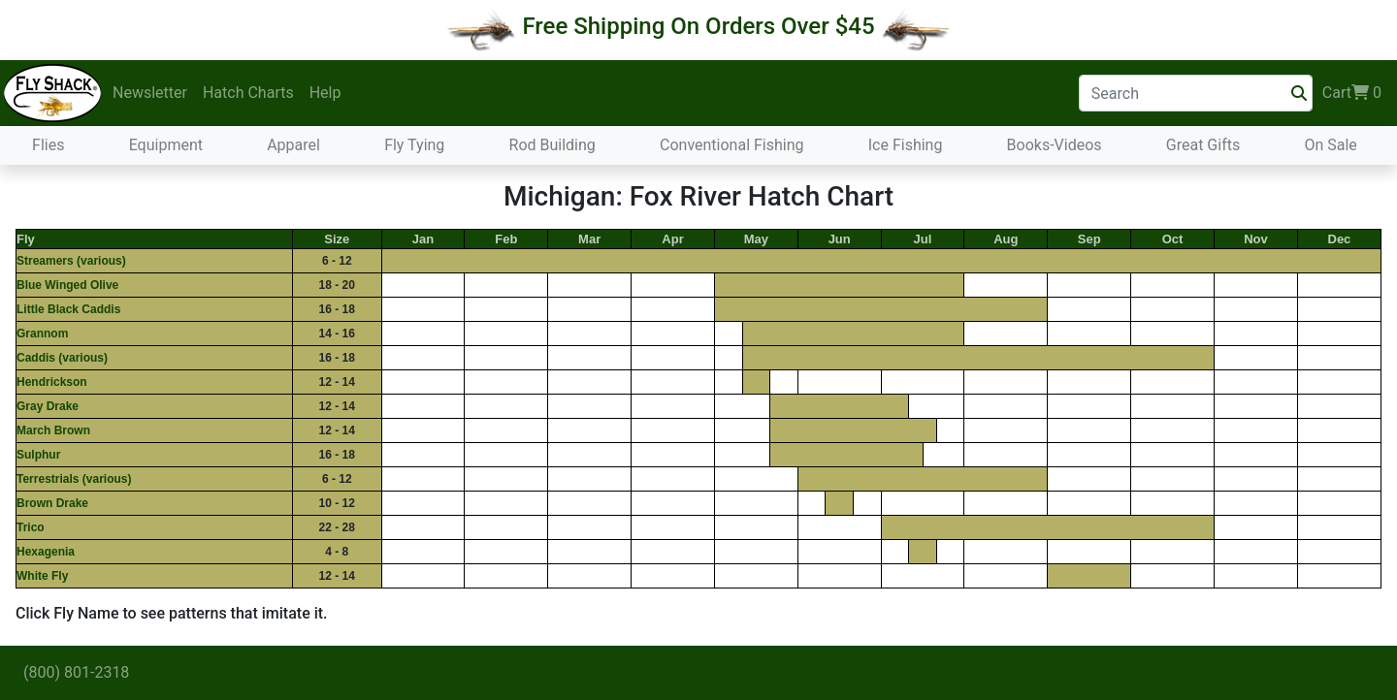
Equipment (166, 145)
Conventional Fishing (732, 145)
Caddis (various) (62, 358)
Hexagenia (45, 551)
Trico (30, 527)
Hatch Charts (248, 92)
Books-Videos (1054, 145)
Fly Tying (414, 145)
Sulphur (38, 454)
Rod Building (552, 145)
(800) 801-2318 (76, 672)
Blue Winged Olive (67, 285)
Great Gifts (1203, 145)
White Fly (42, 576)
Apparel (293, 145)
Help (325, 92)
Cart (1351, 93)
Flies (48, 145)
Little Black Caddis (68, 309)
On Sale (1330, 145)
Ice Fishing (905, 145)
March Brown (53, 430)
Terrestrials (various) (74, 479)
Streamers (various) (71, 261)
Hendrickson (51, 382)
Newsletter (150, 92)
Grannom (42, 333)
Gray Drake (47, 406)
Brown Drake (52, 503)
